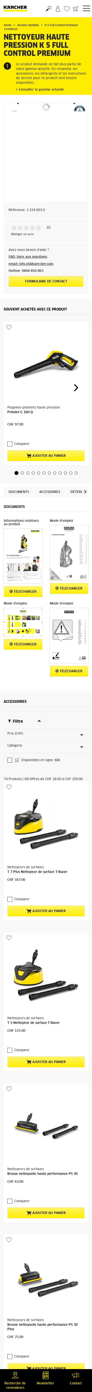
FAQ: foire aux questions (28, 257)
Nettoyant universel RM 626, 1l (32, 1229)
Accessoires (49, 444)
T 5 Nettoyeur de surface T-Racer (33, 841)
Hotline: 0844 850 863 (26, 271)
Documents (19, 444)
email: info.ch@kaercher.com (31, 264)
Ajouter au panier (46, 408)
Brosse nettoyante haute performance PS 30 (42, 945)
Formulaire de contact (46, 281)
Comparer (19, 396)
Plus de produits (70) (28, 1115)
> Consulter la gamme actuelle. (40, 89)
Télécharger (23, 544)
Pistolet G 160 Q (20, 373)
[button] (16, 426)
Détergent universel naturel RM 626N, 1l (39, 1333)
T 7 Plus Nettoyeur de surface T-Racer (37, 738)
